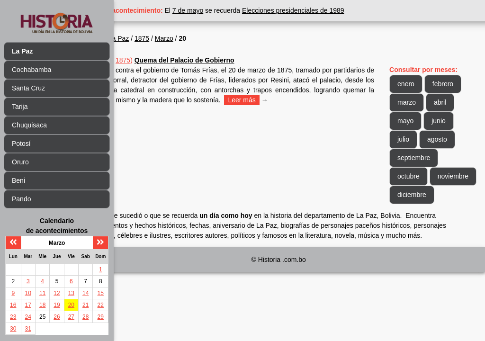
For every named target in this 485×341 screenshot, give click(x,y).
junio (450, 121)
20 (71, 305)
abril (451, 102)
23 (13, 317)
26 (57, 317)
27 (71, 317)
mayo (417, 121)
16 (13, 305)
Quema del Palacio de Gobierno (229, 60)
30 (13, 328)
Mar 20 (146, 60)
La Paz (163, 38)
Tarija (19, 106)
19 (57, 305)
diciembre (423, 213)
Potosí (21, 143)
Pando (21, 199)
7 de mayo (233, 10)
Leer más (142, 110)
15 (101, 293)
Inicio (136, 38)
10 (28, 293)
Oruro (20, 162)
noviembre (424, 194)
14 (85, 293)
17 (28, 305)
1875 (187, 38)
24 (28, 317)
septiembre (425, 158)
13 (71, 293)
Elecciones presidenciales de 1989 (338, 10)
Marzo (209, 38)
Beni (18, 180)
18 (42, 305)
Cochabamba (31, 69)
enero (417, 84)
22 (101, 305)
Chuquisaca (29, 125)
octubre (420, 176)
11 (42, 293)
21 (85, 305)
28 (85, 317)
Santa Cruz (28, 88)
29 (101, 317)
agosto (448, 139)
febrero (454, 84)
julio (415, 139)
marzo (418, 102)
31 (28, 328)
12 (57, 293)
